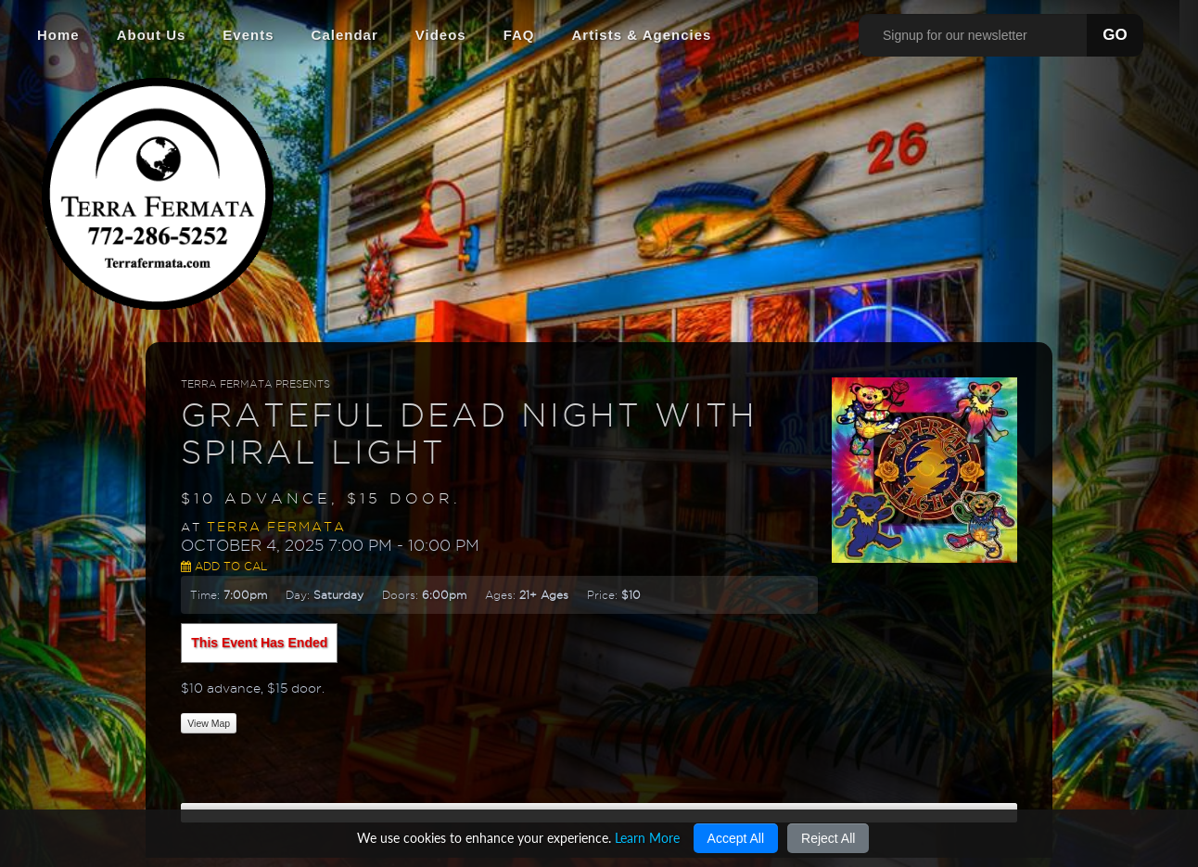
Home (58, 35)
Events (248, 35)
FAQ (519, 35)
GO (1114, 35)
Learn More (647, 838)
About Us (151, 35)
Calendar (345, 35)
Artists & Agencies (642, 35)
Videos (440, 35)
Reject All (828, 838)
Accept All (735, 838)
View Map (208, 723)
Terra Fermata (276, 526)
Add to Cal (224, 566)
